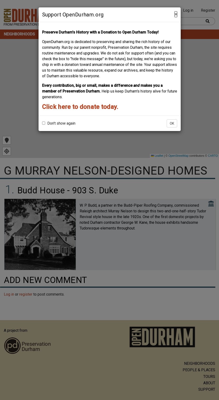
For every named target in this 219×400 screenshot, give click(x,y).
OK (172, 123)
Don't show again (58, 123)
